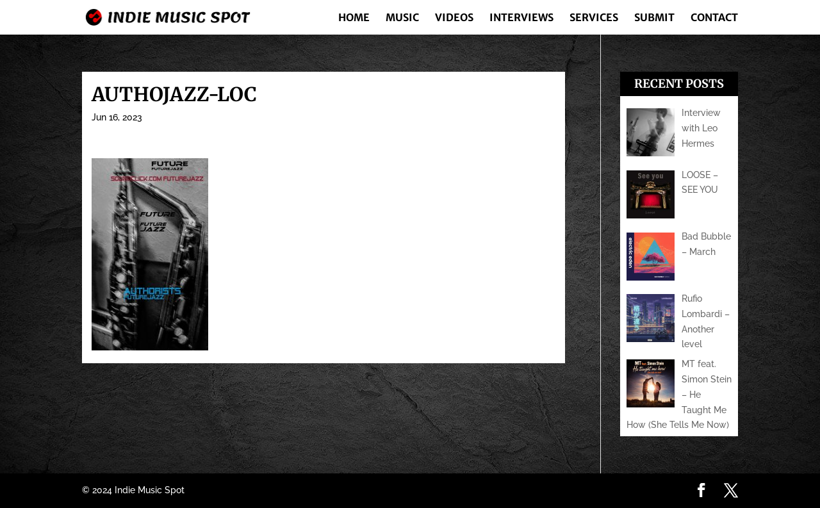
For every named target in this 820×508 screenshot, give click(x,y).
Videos (454, 18)
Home (354, 18)
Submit (654, 18)
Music (402, 18)
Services (594, 18)
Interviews (521, 18)
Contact (714, 18)
